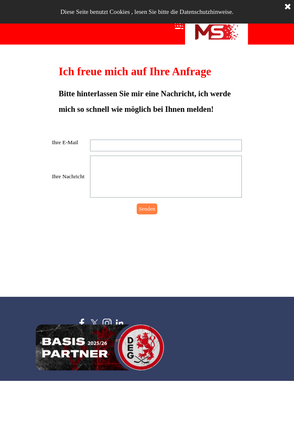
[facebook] (82, 323)
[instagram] (107, 323)
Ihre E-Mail (65, 142)
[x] (94, 323)
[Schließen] (287, 7)
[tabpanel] (147, 90)
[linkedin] (119, 323)
